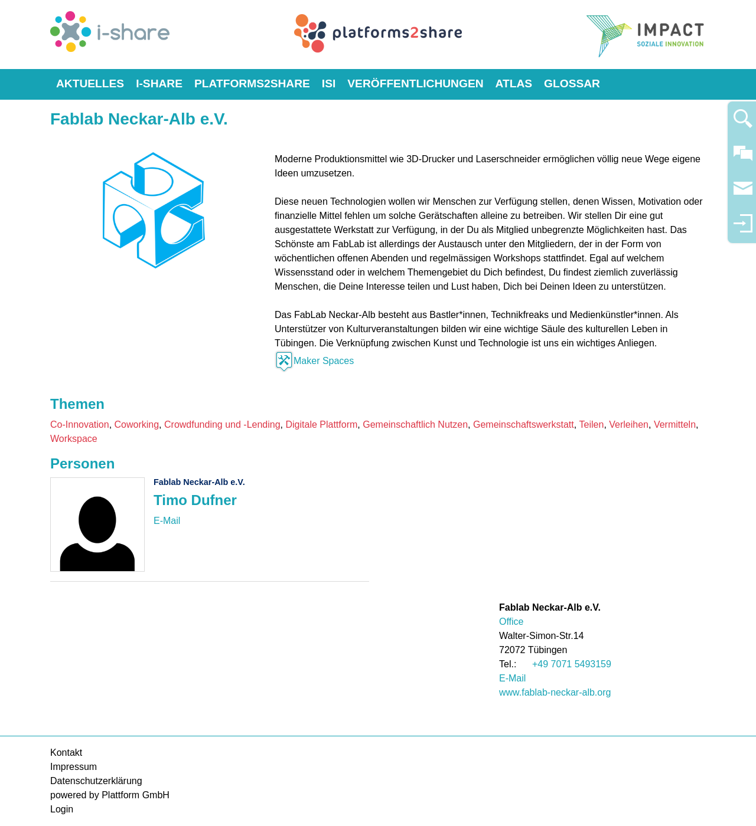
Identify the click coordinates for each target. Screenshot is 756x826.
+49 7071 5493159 (571, 664)
